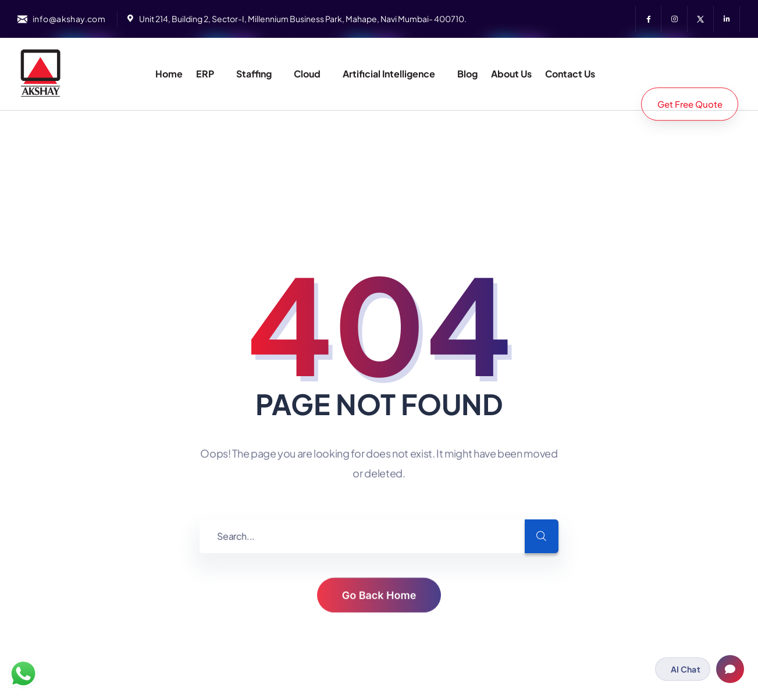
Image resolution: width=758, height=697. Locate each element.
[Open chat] (730, 669)
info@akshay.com (69, 18)
